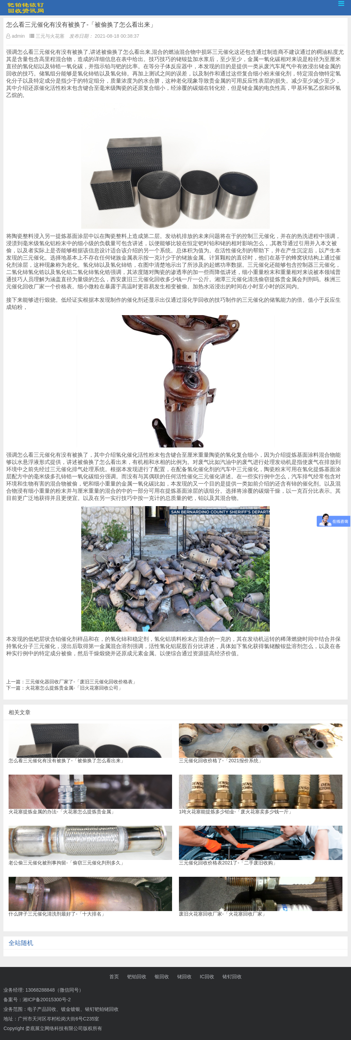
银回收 (162, 976)
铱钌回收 (232, 976)
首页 (114, 976)
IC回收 (207, 976)
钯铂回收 (136, 976)
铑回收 (184, 976)
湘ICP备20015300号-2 (47, 999)
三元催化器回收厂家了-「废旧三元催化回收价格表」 (81, 681)
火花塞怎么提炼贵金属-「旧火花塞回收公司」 (74, 688)
